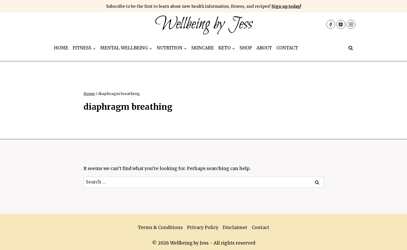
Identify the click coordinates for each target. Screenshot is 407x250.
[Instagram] (351, 24)
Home (61, 48)
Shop (246, 48)
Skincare (202, 48)
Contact (287, 48)
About (264, 48)
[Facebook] (330, 24)
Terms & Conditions (160, 227)
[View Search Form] (350, 48)
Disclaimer (235, 227)
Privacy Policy (203, 227)
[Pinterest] (340, 24)
